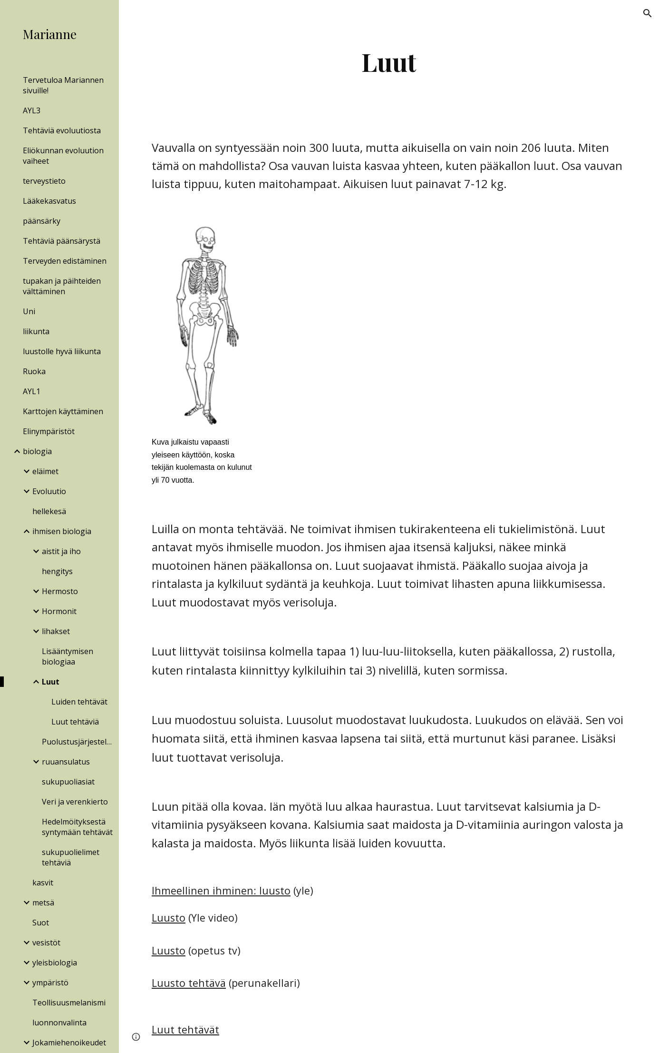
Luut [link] (50, 681)
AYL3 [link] (31, 110)
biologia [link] (37, 451)
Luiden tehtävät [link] (79, 701)
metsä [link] (43, 902)
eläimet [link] (45, 471)
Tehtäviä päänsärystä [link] (61, 241)
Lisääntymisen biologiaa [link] (67, 656)
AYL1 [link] (31, 391)
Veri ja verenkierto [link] (75, 801)
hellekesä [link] (49, 511)
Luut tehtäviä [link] (75, 721)
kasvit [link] (42, 882)
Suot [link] (40, 922)
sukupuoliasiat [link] (68, 781)
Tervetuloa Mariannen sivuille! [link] (63, 85)
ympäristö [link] (50, 982)
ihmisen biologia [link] (61, 531)
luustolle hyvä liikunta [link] (62, 351)
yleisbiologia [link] (54, 962)
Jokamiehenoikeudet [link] (69, 1042)
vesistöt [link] (46, 942)
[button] (647, 13)
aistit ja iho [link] (61, 551)
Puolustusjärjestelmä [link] (77, 741)
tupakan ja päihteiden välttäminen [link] (62, 286)
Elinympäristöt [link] (49, 431)
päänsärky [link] (41, 221)
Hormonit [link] (59, 611)
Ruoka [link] (34, 371)
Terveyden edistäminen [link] (65, 261)
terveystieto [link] (44, 181)
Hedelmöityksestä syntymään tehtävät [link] (77, 826)
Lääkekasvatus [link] (49, 201)
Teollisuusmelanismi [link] (69, 1002)
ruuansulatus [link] (66, 761)
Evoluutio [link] (49, 491)
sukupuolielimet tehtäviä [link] (70, 857)
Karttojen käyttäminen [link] (63, 411)
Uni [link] (29, 311)
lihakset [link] (56, 631)
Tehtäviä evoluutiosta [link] (62, 130)
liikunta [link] (36, 331)
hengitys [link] (57, 571)
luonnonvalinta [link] (59, 1022)
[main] (388, 61)
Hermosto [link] (60, 591)
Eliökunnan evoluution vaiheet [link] (63, 155)
